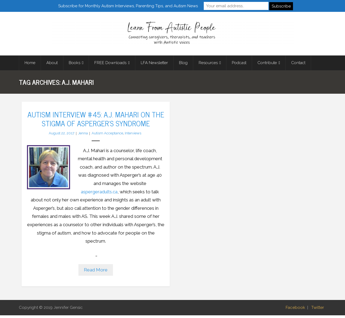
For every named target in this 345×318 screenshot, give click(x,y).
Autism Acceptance (107, 136)
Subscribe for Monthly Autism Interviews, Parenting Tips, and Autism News (128, 5)
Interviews (133, 136)
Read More (96, 272)
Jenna (83, 136)
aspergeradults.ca (99, 194)
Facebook (295, 310)
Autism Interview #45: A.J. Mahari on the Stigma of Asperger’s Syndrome (95, 121)
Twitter (317, 310)
